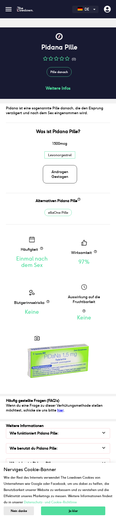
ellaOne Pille (58, 212)
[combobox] (85, 9)
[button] (45, 60)
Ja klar (73, 511)
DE (83, 9)
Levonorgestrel (60, 155)
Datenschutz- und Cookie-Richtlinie (50, 502)
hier (60, 410)
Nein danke (19, 511)
